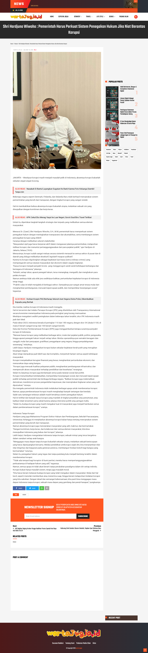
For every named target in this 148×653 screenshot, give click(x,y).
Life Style (108, 153)
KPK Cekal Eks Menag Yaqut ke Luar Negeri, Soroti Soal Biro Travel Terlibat (59, 217)
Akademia (108, 150)
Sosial (116, 157)
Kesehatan (133, 150)
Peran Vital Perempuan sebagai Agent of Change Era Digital (128, 135)
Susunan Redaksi (58, 643)
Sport (121, 157)
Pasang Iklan (123, 16)
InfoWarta (126, 150)
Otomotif (120, 153)
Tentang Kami (69, 643)
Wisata (107, 161)
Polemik (126, 153)
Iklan (94, 643)
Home (52, 16)
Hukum (24, 495)
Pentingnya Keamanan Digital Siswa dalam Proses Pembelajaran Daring (128, 112)
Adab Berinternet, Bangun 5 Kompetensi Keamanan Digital (128, 89)
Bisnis (114, 150)
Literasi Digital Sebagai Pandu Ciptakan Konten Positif (127, 100)
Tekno (126, 157)
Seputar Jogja (109, 157)
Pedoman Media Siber (83, 643)
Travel (132, 157)
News (114, 153)
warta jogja (79, 648)
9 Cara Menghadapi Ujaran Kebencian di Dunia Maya (128, 122)
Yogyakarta (114, 161)
